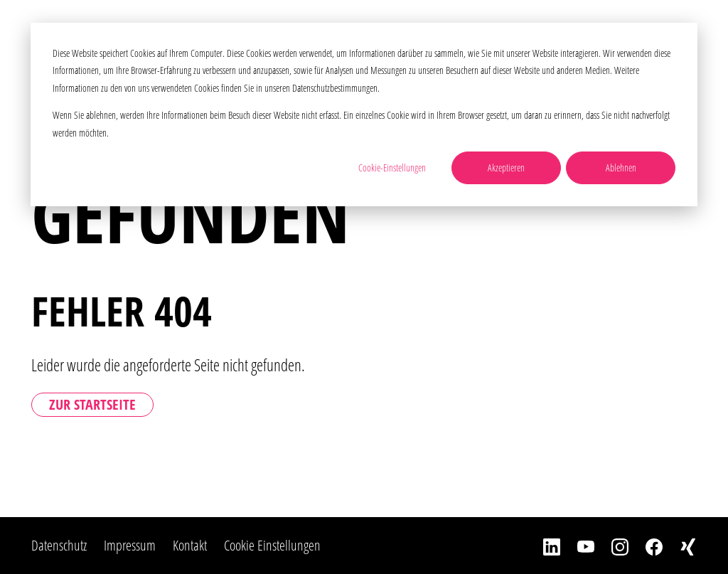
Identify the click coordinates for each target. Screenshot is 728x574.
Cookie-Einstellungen (392, 167)
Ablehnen (621, 167)
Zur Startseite (92, 404)
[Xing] (680, 545)
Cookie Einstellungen (272, 545)
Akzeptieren (506, 167)
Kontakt (190, 545)
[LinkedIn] (543, 545)
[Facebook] (645, 545)
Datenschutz (59, 545)
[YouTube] (577, 545)
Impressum (130, 545)
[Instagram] (611, 545)
